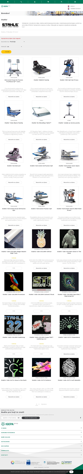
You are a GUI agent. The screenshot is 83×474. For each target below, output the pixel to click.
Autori (47, 467)
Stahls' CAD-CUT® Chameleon (69, 337)
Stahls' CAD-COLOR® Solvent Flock (41, 294)
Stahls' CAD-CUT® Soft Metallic (69, 380)
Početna (3, 32)
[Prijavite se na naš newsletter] (11, 418)
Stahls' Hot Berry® (14, 166)
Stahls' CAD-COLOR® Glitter (41, 251)
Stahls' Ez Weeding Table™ (41, 123)
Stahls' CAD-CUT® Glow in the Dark (13, 380)
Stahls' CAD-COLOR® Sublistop (14, 337)
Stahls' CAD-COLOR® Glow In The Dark (69, 252)
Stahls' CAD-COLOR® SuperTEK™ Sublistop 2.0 (41, 338)
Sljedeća (44, 404)
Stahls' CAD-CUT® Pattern (41, 380)
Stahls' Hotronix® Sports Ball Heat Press (69, 209)
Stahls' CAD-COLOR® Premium (14, 294)
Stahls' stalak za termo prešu (69, 123)
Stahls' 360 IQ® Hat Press (69, 80)
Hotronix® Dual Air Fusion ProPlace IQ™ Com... (14, 80)
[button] (17, 42)
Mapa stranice (38, 467)
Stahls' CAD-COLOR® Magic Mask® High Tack (13, 252)
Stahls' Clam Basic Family (14, 123)
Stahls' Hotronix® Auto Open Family (69, 166)
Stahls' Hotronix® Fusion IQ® (41, 209)
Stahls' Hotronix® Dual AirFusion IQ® (14, 209)
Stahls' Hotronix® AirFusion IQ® (41, 166)
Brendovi (10, 32)
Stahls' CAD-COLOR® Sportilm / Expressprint (69, 295)
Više (14, 268)
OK (71, 471)
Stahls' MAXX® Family (41, 80)
